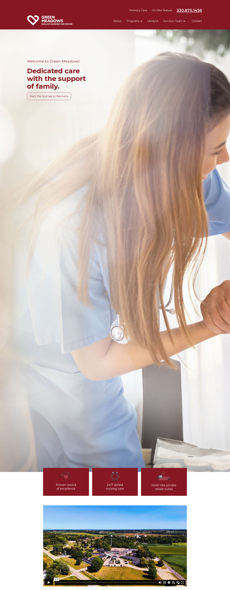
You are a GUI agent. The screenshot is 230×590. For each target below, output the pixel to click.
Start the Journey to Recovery (49, 96)
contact (197, 21)
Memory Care (138, 10)
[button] (134, 21)
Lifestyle (152, 21)
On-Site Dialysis (162, 10)
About (117, 21)
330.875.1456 (189, 10)
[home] (49, 20)
